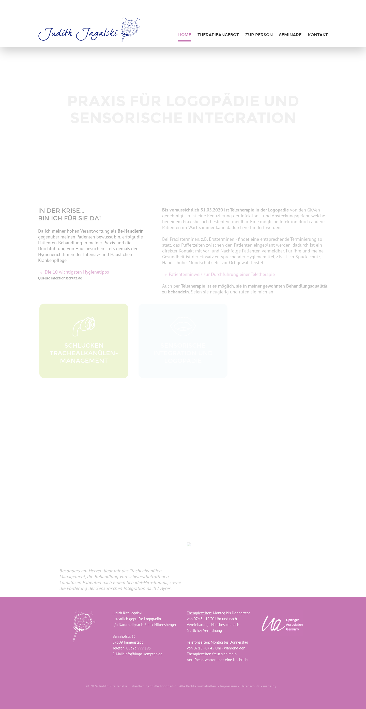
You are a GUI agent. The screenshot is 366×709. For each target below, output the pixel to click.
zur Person (259, 34)
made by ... (271, 686)
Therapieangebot (218, 34)
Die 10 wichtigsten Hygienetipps (77, 272)
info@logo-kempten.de (143, 653)
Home (184, 34)
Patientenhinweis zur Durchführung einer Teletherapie (222, 274)
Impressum (228, 686)
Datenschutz (250, 686)
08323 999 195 (138, 648)
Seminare (290, 34)
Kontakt (318, 34)
